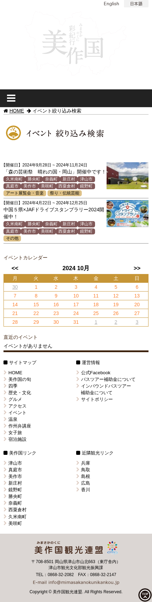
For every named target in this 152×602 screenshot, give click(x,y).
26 (116, 313)
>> (137, 268)
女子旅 (12, 432)
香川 (83, 489)
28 (15, 322)
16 (56, 304)
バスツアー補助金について (106, 379)
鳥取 (83, 469)
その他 (12, 238)
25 (96, 313)
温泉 (10, 419)
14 (15, 304)
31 (76, 322)
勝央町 (34, 179)
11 (96, 296)
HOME (16, 111)
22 (36, 313)
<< (15, 268)
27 (137, 313)
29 (36, 322)
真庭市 (12, 186)
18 (96, 304)
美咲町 (47, 186)
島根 (83, 476)
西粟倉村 (66, 186)
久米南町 (14, 179)
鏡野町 (86, 186)
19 (116, 304)
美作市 (29, 186)
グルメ (12, 399)
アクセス (15, 406)
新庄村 (69, 179)
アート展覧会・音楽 (25, 193)
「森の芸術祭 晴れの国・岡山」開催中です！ (54, 172)
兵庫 (83, 463)
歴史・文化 (17, 392)
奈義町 (51, 179)
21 (15, 313)
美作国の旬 (17, 379)
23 (56, 313)
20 (137, 304)
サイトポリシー (94, 399)
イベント (15, 412)
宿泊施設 (15, 439)
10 (76, 296)
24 (76, 313)
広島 (83, 483)
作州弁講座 (17, 426)
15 (36, 304)
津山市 (86, 179)
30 (15, 287)
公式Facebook (93, 372)
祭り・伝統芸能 (64, 193)
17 (76, 304)
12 (116, 296)
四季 (10, 386)
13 (137, 296)
